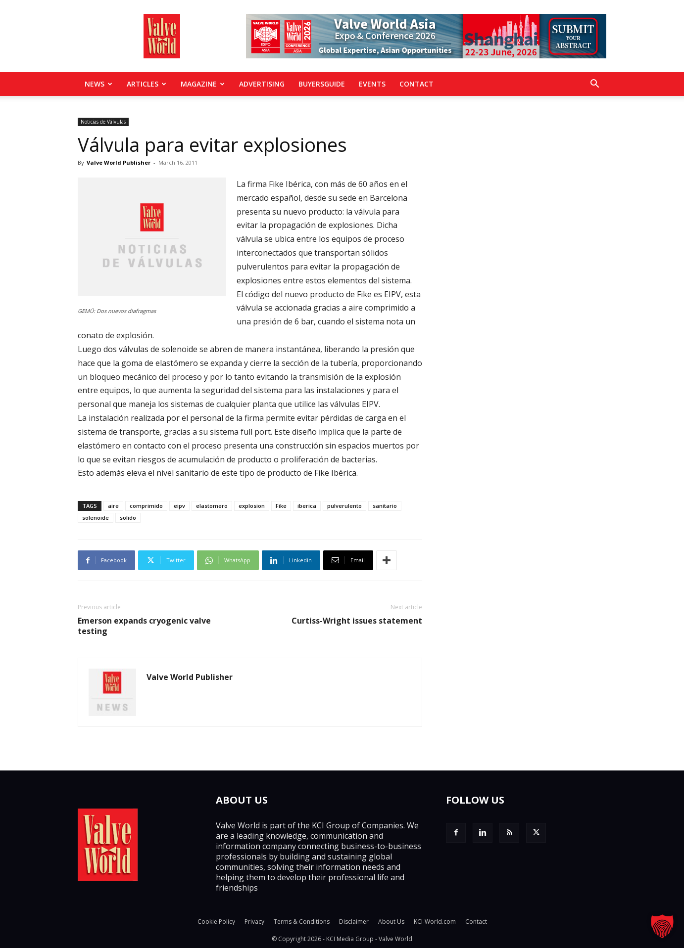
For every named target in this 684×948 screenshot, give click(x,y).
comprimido (146, 505)
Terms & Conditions (302, 921)
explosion (252, 505)
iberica (306, 505)
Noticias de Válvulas (103, 121)
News (98, 84)
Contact (416, 84)
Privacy (254, 921)
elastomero (212, 505)
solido (128, 517)
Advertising (262, 84)
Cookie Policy (216, 921)
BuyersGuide (321, 84)
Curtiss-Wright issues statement (357, 621)
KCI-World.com (435, 921)
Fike (281, 505)
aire (113, 505)
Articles (146, 84)
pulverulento (344, 505)
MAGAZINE (203, 84)
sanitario (385, 505)
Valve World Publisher (118, 162)
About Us (391, 921)
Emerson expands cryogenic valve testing (144, 626)
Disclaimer (354, 921)
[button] (594, 84)
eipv (179, 505)
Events (372, 84)
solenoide (95, 517)
